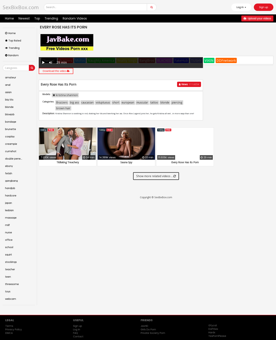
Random (12, 55)
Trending (51, 18)
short (115, 102)
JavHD (144, 326)
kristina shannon (65, 95)
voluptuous (103, 102)
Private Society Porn (153, 333)
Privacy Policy (13, 329)
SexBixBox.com (21, 7)
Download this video (56, 71)
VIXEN (209, 60)
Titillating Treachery (68, 162)
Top (37, 18)
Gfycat (212, 325)
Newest (24, 18)
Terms (9, 326)
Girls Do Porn (148, 329)
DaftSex (213, 329)
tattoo (154, 102)
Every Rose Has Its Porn (185, 162)
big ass (74, 102)
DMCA (9, 333)
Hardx (211, 332)
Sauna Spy (126, 162)
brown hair (63, 108)
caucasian (87, 102)
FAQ (75, 333)
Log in (76, 329)
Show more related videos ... (156, 176)
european (128, 102)
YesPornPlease (217, 336)
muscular (142, 102)
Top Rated (13, 40)
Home (9, 18)
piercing (177, 102)
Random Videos (75, 18)
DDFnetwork (226, 60)
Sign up (263, 7)
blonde (164, 102)
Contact (78, 336)
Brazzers (62, 102)
